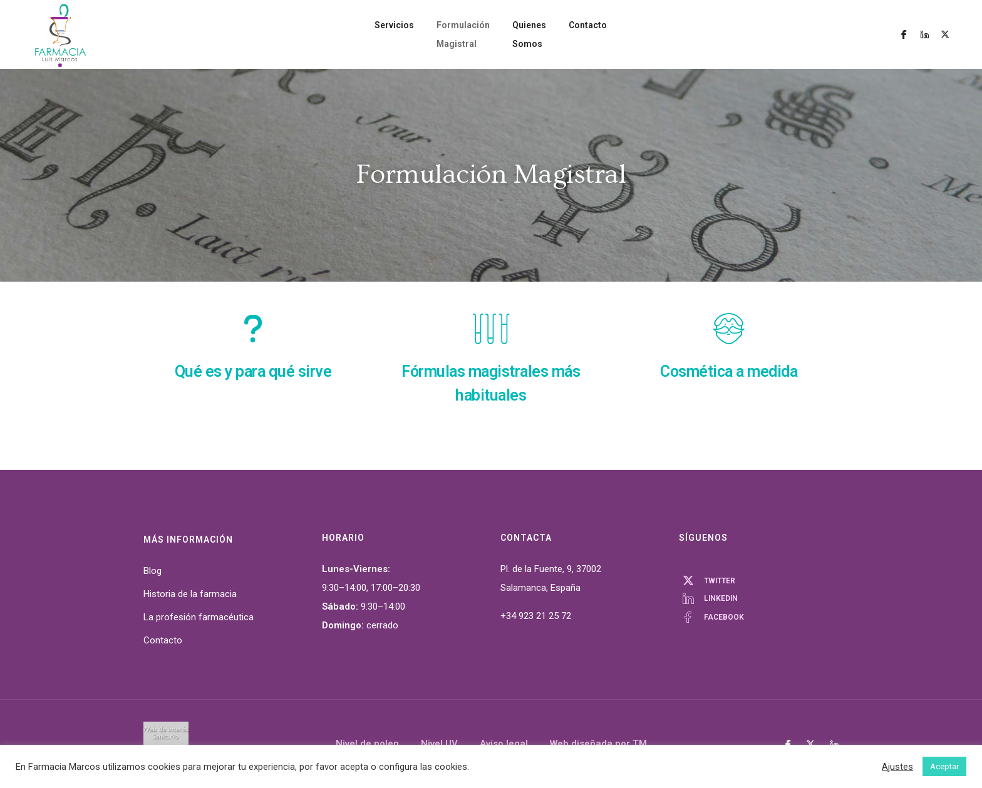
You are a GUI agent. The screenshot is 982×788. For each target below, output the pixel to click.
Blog (152, 570)
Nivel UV (439, 743)
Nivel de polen (367, 743)
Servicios (357, 34)
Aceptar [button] (944, 766)
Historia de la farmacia (190, 594)
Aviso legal (504, 743)
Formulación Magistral (447, 34)
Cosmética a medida (728, 371)
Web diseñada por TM (598, 743)
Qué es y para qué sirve (253, 371)
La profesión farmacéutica (198, 617)
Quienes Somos (550, 34)
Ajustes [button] (897, 766)
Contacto (625, 34)
